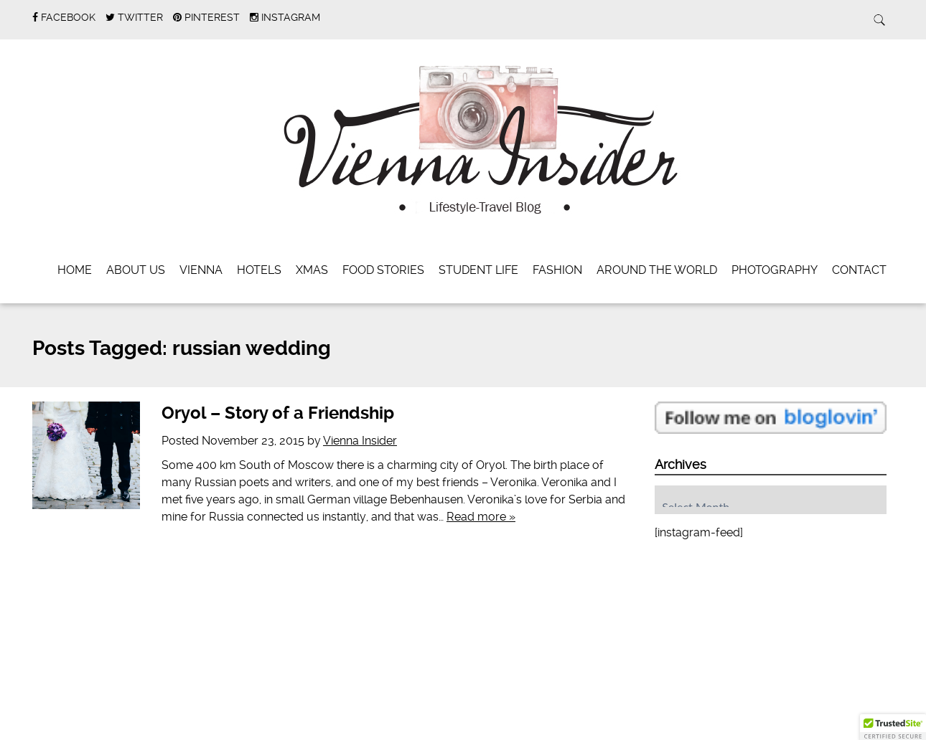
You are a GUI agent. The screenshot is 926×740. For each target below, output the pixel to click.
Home (74, 270)
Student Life (478, 270)
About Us (135, 270)
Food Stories (383, 270)
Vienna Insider (360, 440)
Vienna (201, 270)
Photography (774, 270)
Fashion (557, 270)
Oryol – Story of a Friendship (278, 413)
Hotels (259, 270)
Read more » (480, 516)
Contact (859, 270)
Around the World (657, 270)
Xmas (312, 270)
